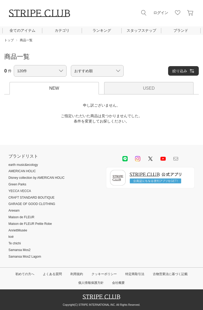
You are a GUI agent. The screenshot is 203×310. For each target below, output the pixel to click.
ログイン (160, 13)
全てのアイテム (22, 30)
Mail (175, 158)
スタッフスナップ (141, 30)
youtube (163, 158)
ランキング (102, 30)
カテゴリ (62, 30)
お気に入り (177, 13)
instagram (137, 158)
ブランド (180, 30)
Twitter (150, 158)
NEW (54, 88)
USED (149, 88)
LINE (125, 158)
